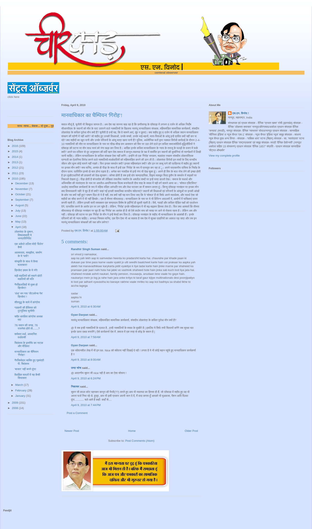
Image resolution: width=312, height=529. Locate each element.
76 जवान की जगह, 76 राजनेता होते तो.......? (27, 327)
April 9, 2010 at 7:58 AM (85, 337)
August (20, 205)
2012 (15, 167)
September (22, 199)
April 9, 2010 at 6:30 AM (85, 306)
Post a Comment (77, 413)
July (18, 210)
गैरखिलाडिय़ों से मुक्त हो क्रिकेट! (25, 286)
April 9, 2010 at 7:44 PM (86, 405)
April (18, 227)
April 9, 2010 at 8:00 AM (85, 359)
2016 (15, 146)
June (18, 216)
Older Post (191, 430)
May (18, 221)
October (20, 194)
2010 (15, 178)
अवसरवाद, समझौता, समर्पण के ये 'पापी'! (28, 254)
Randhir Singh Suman (85, 249)
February (21, 390)
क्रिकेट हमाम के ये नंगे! (25, 270)
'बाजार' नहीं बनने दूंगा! (25, 369)
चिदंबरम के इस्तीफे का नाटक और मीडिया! (28, 344)
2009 (15, 402)
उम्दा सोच (76, 367)
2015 (15, 151)
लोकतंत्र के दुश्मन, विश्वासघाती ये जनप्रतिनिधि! (23, 235)
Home (132, 430)
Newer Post (72, 430)
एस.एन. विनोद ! (240, 113)
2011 (15, 173)
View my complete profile (224, 155)
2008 (15, 408)
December (22, 183)
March (19, 384)
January (20, 395)
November (22, 189)
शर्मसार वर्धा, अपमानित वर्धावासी (25, 335)
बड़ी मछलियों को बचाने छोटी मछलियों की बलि (28, 277)
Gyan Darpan (79, 314)
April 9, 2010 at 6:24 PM (86, 378)
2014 (15, 156)
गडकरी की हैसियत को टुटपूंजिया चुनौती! (25, 309)
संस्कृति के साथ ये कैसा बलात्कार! (26, 263)
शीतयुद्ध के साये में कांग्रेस (27, 302)
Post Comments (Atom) (139, 440)
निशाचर (75, 386)
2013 (15, 162)
